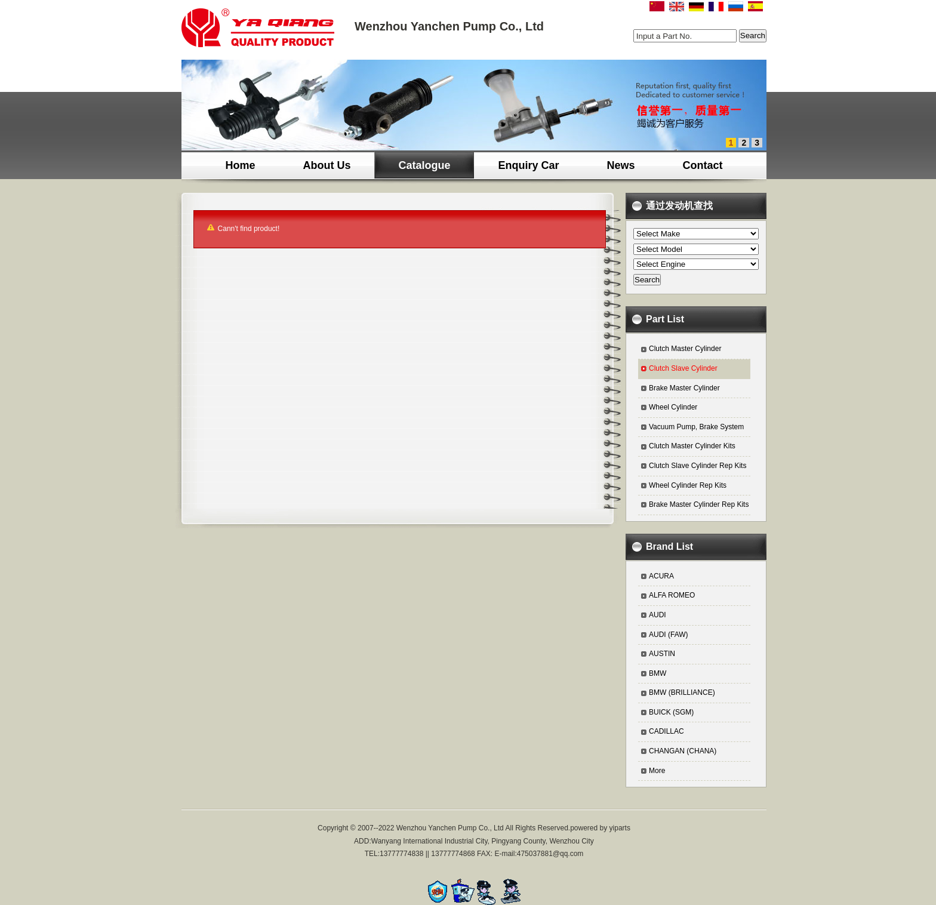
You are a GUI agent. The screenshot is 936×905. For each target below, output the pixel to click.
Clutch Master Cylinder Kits (692, 446)
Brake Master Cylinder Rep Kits (699, 504)
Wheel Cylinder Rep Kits (687, 485)
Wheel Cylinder (673, 407)
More (657, 771)
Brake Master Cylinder (684, 388)
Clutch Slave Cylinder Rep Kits (697, 465)
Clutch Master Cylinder (685, 348)
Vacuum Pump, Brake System (696, 427)
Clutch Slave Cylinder (683, 368)
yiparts (619, 828)
